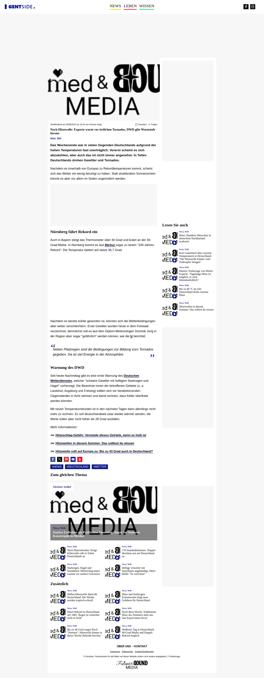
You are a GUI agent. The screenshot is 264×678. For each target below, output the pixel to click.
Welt (59, 138)
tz (131, 336)
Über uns (124, 646)
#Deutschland (77, 466)
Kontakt (140, 646)
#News (57, 466)
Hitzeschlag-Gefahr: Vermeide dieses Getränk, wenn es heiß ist (101, 435)
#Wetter (99, 466)
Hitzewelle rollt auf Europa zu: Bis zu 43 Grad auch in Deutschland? (104, 451)
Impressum (115, 651)
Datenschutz (127, 651)
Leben (130, 6)
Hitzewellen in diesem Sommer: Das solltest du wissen (95, 443)
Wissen (146, 6)
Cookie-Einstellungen (144, 651)
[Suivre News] (152, 124)
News (115, 6)
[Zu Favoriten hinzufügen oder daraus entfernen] (140, 124)
